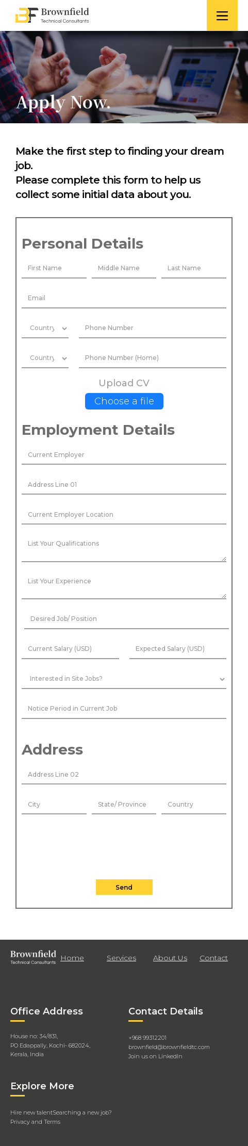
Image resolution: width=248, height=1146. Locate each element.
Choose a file (124, 401)
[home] (108, 15)
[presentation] (124, 845)
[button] (222, 15)
